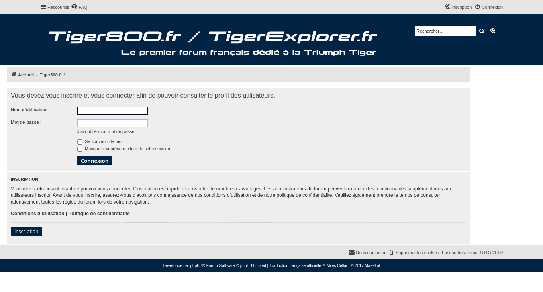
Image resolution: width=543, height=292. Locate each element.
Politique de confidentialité (99, 213)
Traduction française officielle (295, 265)
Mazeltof (372, 265)
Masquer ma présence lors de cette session (123, 148)
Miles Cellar (337, 265)
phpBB (196, 265)
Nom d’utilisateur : (30, 109)
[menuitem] (79, 7)
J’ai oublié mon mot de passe (105, 131)
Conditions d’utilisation (37, 213)
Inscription (26, 231)
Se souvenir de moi (99, 141)
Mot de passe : (26, 122)
